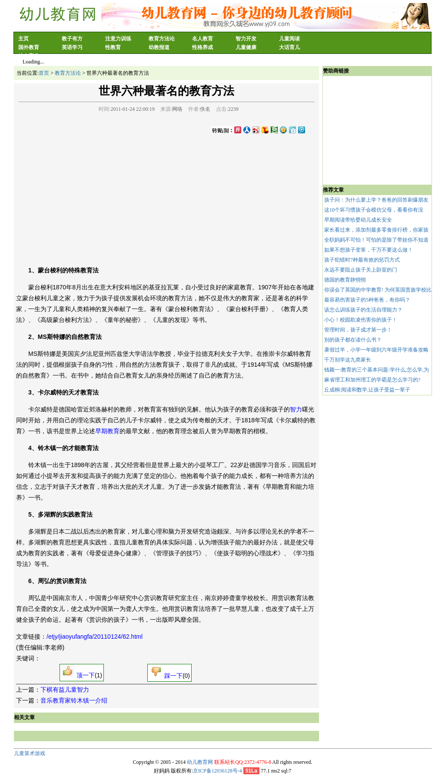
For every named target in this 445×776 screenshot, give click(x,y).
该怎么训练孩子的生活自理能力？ (363, 310)
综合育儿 (28, 56)
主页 (23, 39)
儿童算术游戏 (29, 753)
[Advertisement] (166, 198)
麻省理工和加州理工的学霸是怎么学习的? (372, 380)
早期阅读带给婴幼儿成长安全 (358, 220)
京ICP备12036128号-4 (217, 771)
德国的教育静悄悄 (345, 280)
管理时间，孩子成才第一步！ (358, 330)
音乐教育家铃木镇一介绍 (73, 700)
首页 (44, 73)
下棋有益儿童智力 (64, 689)
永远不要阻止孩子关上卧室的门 (360, 270)
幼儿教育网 (200, 762)
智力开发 (246, 39)
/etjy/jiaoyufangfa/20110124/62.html (94, 636)
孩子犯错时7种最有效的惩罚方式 (362, 260)
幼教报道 (159, 47)
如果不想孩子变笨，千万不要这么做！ (368, 250)
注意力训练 (118, 39)
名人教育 (202, 39)
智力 (296, 409)
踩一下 (166, 675)
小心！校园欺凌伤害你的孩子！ (360, 320)
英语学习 (72, 47)
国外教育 (28, 47)
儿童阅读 (289, 39)
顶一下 (78, 675)
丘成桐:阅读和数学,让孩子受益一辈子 (367, 390)
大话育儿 (289, 47)
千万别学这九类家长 (347, 360)
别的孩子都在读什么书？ (353, 340)
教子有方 (72, 39)
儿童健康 (246, 47)
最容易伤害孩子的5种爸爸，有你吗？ (367, 300)
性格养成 (202, 47)
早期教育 (107, 431)
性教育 (113, 47)
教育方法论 (162, 39)
